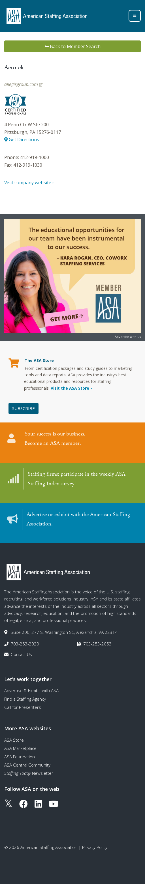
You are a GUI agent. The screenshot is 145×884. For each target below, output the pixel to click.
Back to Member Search (73, 46)
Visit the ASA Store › (71, 388)
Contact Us (21, 654)
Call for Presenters (22, 707)
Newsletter (28, 773)
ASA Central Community (27, 765)
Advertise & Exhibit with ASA (31, 690)
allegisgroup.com (23, 84)
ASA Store (14, 740)
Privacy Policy (94, 847)
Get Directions (21, 139)
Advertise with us (128, 336)
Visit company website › (29, 182)
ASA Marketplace (20, 748)
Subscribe (23, 408)
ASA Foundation (19, 756)
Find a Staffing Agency (25, 699)
